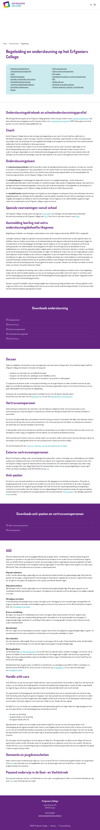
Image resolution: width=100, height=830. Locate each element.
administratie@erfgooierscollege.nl (50, 816)
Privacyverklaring (64, 826)
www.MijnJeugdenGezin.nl (28, 652)
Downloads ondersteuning (19, 87)
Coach (13, 74)
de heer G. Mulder (61, 446)
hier (8, 494)
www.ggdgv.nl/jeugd (15, 670)
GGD (53, 79)
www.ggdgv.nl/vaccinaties (21, 607)
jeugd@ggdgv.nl (59, 667)
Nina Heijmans (69, 492)
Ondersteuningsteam (18, 77)
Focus (46, 216)
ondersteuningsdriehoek (80, 118)
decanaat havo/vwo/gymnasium (61, 396)
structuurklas (46, 214)
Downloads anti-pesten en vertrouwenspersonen (69, 77)
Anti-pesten (56, 74)
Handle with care (58, 82)
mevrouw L (30, 446)
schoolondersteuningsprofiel (60, 121)
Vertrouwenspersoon (59, 69)
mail (47, 469)
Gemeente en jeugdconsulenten (63, 84)
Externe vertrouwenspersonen (62, 71)
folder (78, 216)
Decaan (13, 90)
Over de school (13, 44)
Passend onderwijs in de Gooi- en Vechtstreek (67, 87)
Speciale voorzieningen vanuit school (23, 79)
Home (5, 44)
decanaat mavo (37, 396)
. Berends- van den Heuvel (43, 446)
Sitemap (53, 826)
